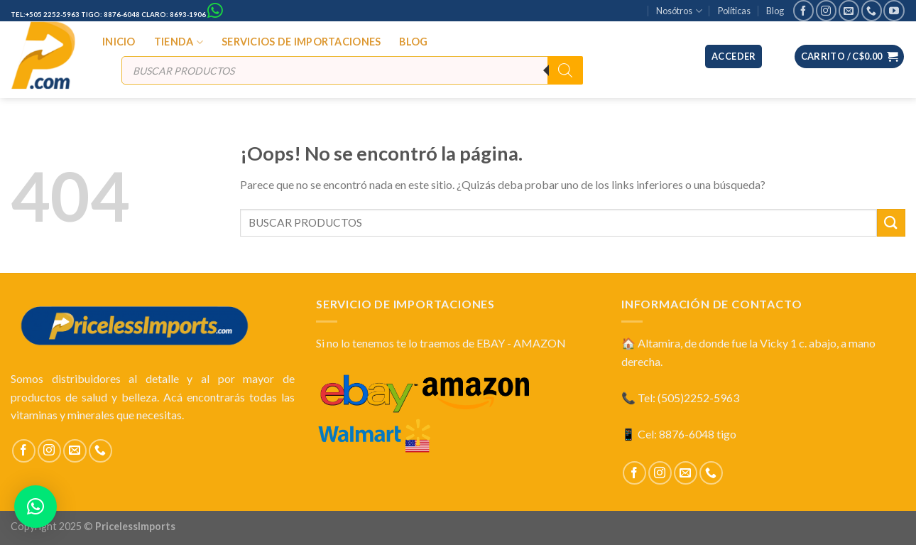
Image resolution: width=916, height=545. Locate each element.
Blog (775, 10)
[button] (35, 506)
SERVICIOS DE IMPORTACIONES (301, 42)
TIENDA (178, 42)
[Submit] (891, 223)
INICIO (119, 42)
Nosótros (679, 11)
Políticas (734, 10)
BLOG (413, 42)
